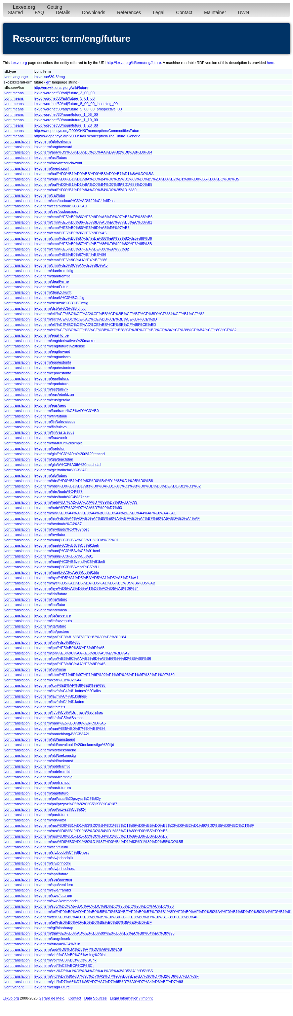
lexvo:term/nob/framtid (52, 766)
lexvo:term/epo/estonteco (54, 368)
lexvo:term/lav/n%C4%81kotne (59, 702)
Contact (184, 12)
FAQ (39, 12)
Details (63, 12)
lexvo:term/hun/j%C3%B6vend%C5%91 (66, 567)
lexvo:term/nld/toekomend (55, 750)
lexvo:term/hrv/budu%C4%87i (58, 524)
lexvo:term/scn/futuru (51, 847)
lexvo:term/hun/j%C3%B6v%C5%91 (63, 556)
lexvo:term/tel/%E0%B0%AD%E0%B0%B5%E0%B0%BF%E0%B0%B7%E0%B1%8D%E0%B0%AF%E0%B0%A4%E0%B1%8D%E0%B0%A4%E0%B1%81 (163, 912)
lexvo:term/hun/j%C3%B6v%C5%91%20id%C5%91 (76, 540)
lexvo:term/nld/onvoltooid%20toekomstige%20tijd (74, 745)
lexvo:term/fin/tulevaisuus (55, 421)
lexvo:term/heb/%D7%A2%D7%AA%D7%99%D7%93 (78, 508)
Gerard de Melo (51, 998)
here (270, 63)
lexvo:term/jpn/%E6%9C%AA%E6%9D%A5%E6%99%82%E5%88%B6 (92, 658)
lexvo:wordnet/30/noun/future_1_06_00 (66, 114)
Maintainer (215, 12)
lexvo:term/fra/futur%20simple (58, 443)
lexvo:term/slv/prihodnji (53, 863)
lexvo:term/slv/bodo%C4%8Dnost (61, 852)
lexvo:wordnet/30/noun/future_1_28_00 (66, 125)
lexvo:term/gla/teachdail (53, 459)
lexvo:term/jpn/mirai (50, 669)
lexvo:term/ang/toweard (53, 147)
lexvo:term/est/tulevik (51, 389)
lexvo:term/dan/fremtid (52, 276)
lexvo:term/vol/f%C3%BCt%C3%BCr (64, 965)
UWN (243, 12)
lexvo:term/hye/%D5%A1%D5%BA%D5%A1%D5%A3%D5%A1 (86, 578)
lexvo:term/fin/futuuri (50, 416)
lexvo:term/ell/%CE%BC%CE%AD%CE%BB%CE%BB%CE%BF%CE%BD (95, 319)
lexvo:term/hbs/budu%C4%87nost (62, 497)
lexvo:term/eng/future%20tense (59, 346)
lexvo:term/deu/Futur (51, 287)
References (129, 12)
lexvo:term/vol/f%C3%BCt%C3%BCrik (65, 960)
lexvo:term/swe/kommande (56, 901)
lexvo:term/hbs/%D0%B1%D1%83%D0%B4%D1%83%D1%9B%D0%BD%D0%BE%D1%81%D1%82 (117, 486)
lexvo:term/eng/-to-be (51, 335)
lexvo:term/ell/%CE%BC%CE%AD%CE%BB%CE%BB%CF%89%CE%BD (95, 325)
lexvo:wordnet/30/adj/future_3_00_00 (64, 93)
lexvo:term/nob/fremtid (52, 772)
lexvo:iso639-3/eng (49, 77)
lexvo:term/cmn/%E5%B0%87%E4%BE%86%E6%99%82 (81, 249)
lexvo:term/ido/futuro (51, 594)
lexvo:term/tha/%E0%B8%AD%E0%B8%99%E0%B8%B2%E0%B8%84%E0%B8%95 (104, 933)
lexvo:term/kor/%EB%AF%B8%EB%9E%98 (70, 685)
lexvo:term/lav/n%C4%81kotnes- (60, 696)
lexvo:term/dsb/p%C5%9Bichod (60, 308)
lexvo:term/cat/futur (50, 195)
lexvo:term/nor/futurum (52, 788)
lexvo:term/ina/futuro (51, 599)
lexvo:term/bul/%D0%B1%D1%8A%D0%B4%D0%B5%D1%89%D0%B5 (93, 184)
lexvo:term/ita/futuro (50, 626)
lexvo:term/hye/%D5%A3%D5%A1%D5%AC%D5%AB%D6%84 (86, 588)
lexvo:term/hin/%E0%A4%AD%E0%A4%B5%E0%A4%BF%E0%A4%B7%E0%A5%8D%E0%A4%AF (117, 518)
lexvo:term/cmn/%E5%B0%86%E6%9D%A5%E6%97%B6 (82, 228)
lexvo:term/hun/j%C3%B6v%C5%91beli (66, 545)
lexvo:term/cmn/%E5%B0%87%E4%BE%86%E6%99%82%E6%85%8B (93, 244)
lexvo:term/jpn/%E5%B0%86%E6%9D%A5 (69, 648)
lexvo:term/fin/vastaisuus (54, 432)
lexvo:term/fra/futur (49, 448)
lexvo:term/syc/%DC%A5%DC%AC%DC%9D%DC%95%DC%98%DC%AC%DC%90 (104, 906)
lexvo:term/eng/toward (52, 351)
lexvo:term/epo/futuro (51, 384)
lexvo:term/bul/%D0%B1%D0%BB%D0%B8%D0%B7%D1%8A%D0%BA (94, 174)
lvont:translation (17, 141)
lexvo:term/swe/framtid (52, 890)
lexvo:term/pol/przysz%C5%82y (60, 809)
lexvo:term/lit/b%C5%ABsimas (59, 718)
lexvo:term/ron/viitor (50, 820)
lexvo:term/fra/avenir (51, 438)
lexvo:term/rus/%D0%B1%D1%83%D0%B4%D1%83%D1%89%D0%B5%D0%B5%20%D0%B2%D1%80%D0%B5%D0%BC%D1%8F (144, 825)
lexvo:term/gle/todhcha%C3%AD (61, 470)
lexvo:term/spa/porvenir (53, 879)
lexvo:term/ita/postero (51, 632)
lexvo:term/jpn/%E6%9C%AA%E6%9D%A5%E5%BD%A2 (82, 653)
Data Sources (95, 998)
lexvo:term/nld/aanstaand (54, 739)
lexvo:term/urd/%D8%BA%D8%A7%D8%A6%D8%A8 (78, 949)
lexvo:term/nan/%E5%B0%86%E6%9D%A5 (70, 723)
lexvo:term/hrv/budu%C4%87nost (61, 529)
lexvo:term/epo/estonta (52, 362)
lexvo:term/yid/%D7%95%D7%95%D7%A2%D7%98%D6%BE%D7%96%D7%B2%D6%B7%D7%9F (116, 976)
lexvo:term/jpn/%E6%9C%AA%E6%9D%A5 (70, 664)
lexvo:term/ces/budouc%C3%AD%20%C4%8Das (74, 201)
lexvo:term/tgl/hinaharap (53, 928)
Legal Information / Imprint (131, 998)
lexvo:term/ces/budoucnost (56, 211)
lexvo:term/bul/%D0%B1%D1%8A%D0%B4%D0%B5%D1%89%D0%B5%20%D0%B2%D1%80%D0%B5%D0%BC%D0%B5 (136, 179)
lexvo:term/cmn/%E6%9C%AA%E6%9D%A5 (71, 265)
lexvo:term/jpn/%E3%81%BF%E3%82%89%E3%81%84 (80, 637)
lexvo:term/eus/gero (50, 405)
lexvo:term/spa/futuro (51, 874)
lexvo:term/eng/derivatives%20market (64, 341)
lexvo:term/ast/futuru (51, 158)
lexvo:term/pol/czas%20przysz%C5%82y (67, 799)
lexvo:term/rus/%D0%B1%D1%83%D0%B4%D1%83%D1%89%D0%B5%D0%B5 (101, 831)
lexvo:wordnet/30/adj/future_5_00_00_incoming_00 (76, 104)
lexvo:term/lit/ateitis (50, 707)
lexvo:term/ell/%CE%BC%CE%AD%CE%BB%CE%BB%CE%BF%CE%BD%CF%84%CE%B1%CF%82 (119, 314)
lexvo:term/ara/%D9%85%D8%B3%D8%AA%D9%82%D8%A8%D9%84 (93, 152)
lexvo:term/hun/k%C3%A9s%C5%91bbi (66, 572)
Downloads (93, 12)
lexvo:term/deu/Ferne (51, 281)
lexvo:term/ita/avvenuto (53, 621)
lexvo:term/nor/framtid (52, 782)
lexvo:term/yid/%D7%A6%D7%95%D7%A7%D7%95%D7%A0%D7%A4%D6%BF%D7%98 (108, 982)
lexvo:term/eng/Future (52, 987)
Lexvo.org (19, 63)
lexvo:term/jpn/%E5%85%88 (57, 642)
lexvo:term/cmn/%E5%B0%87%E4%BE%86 (70, 254)
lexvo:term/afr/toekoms (52, 141)
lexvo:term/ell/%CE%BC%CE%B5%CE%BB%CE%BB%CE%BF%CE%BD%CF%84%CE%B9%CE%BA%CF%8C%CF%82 (135, 330)
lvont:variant (14, 987)
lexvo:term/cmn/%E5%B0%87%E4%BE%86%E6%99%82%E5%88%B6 (93, 238)
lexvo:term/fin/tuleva (50, 427)
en (48, 82)
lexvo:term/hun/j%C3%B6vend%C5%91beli (69, 562)
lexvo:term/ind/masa (50, 610)
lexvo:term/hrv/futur (50, 535)
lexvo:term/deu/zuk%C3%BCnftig (61, 303)
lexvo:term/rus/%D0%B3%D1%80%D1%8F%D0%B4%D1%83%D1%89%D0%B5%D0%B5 (108, 842)
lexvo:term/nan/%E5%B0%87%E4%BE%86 (70, 728)
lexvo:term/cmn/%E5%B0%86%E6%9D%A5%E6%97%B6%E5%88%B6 (93, 217)
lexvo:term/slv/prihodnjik (53, 858)
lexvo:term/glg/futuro (51, 475)
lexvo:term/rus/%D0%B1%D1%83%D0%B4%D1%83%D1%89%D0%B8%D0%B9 (101, 836)
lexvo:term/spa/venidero (53, 885)
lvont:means (14, 93)
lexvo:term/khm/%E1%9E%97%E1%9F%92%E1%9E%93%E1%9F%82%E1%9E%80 (104, 675)
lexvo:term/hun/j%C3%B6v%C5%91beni (67, 551)
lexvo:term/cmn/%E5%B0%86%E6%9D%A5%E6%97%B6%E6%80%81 (93, 222)
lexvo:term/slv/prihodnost (54, 869)
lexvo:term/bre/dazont (52, 168)
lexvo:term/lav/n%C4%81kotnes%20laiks (67, 691)
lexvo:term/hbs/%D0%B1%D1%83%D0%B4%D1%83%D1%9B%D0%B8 (93, 481)
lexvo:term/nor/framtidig (53, 777)
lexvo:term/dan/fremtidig (53, 271)
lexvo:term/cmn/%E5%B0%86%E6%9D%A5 (70, 233)
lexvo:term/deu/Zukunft (53, 292)
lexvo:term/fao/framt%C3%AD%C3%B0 (66, 411)
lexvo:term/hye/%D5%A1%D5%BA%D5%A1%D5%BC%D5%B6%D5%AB (94, 583)
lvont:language (16, 77)
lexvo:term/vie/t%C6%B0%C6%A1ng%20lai (70, 955)
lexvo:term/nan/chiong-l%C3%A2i (61, 734)
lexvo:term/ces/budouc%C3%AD (60, 206)
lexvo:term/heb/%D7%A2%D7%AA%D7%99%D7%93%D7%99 (85, 502)
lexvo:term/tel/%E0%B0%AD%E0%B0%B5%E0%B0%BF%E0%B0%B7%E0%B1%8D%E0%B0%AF (116, 917)
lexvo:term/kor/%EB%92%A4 (58, 680)
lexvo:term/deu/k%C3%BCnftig (59, 298)
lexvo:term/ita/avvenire (52, 615)
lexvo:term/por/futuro (51, 815)
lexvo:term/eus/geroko (52, 400)
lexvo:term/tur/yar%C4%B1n (57, 944)
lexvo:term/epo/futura (51, 378)
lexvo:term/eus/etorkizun (54, 395)
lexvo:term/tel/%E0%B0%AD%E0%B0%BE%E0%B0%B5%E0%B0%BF (93, 922)
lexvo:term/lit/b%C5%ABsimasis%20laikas (68, 712)
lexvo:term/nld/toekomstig (55, 755)
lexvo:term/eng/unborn (52, 357)
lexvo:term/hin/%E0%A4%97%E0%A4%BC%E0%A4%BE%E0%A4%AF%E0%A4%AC (105, 513)
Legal (158, 12)
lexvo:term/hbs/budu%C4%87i (58, 491)
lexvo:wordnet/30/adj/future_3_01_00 (64, 98)
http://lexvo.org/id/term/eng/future (134, 63)
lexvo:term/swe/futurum (53, 895)
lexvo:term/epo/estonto (52, 373)
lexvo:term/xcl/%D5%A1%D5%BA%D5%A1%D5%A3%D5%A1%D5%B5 (93, 971)
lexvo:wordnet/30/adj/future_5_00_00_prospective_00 (78, 109)
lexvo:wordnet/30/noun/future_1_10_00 (66, 120)
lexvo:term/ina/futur (50, 605)
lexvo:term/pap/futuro (51, 793)
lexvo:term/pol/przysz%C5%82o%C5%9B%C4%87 (75, 804)
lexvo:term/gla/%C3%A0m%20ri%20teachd (69, 454)
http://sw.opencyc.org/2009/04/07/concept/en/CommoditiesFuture (87, 131)
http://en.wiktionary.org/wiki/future (61, 88)
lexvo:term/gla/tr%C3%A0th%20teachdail (67, 465)
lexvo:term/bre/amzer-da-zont (58, 163)
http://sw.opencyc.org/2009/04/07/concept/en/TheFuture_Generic (87, 136)
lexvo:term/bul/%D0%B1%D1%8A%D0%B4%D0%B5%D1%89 (85, 190)
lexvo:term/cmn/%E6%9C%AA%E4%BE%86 (71, 260)
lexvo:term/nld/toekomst (53, 761)
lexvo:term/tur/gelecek (52, 939)
